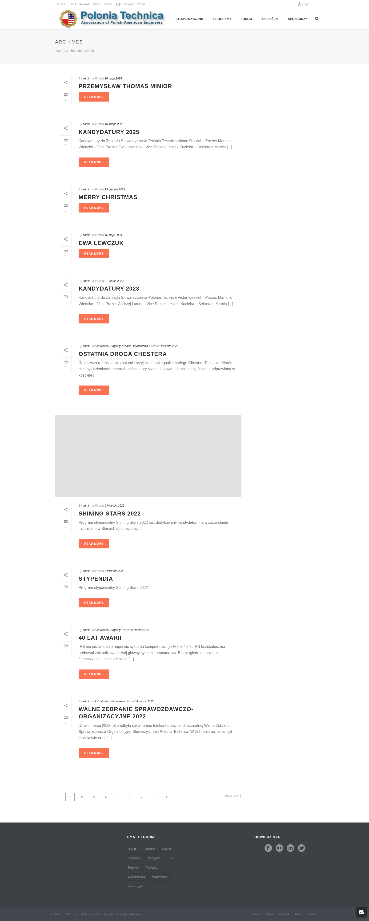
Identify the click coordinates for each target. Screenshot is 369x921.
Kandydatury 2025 (109, 132)
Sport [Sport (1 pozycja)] (171, 858)
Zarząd (256, 914)
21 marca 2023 (114, 281)
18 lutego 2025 (114, 124)
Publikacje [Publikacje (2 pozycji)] (134, 858)
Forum (246, 19)
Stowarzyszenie (190, 19)
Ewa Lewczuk (101, 243)
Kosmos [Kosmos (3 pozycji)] (167, 848)
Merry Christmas (108, 197)
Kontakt (284, 914)
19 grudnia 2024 (115, 189)
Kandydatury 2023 (109, 288)
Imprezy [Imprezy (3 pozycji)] (150, 848)
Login (303, 4)
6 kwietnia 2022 (168, 346)
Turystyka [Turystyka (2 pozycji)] (152, 867)
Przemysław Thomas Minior (125, 86)
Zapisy (312, 914)
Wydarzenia (140, 346)
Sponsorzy (297, 19)
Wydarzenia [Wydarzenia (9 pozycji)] (159, 877)
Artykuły (115, 346)
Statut (269, 914)
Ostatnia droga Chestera (123, 354)
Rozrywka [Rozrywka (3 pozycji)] (154, 858)
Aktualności (102, 346)
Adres (298, 914)
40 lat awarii (100, 637)
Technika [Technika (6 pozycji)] (133, 867)
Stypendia (96, 578)
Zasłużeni (270, 19)
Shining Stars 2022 (110, 513)
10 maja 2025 (113, 78)
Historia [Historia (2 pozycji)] (132, 848)
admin (86, 78)
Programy (222, 19)
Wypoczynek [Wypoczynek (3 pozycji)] (136, 886)
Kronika (127, 346)
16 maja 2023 (113, 235)
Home (305, 59)
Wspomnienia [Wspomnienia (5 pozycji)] (136, 877)
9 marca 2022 (139, 630)
